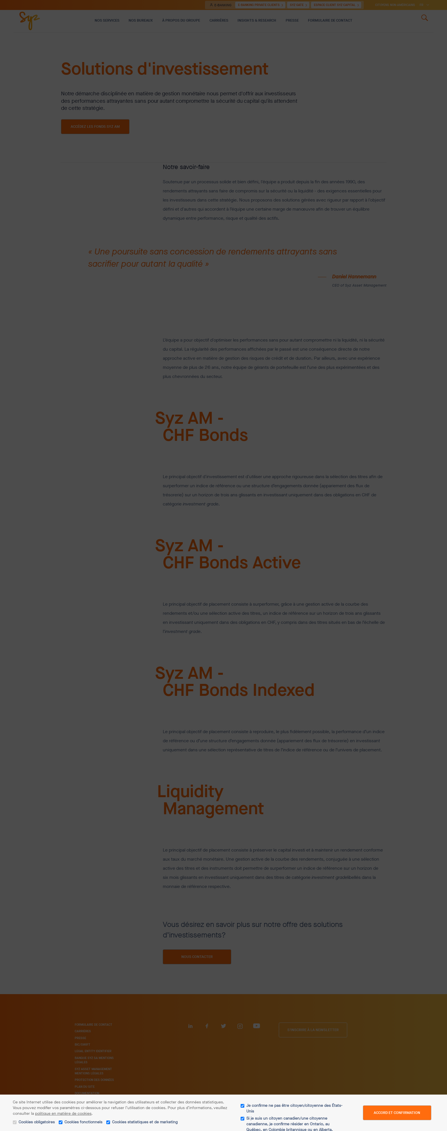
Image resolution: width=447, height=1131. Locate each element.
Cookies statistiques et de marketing (145, 1122)
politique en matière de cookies (63, 1113)
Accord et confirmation (397, 1112)
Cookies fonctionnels (83, 1122)
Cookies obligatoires (37, 1122)
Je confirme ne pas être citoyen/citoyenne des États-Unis (294, 1108)
